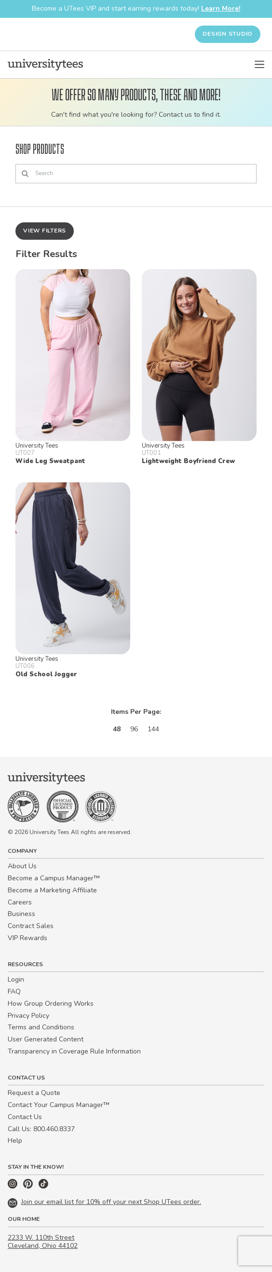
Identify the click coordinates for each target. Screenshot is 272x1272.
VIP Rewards (27, 938)
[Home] (45, 64)
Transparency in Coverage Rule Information (74, 1051)
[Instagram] (13, 1186)
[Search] (136, 173)
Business (21, 913)
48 (117, 729)
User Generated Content (45, 1039)
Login (16, 979)
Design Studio (228, 34)
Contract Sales (31, 925)
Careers (20, 902)
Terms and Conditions (41, 1027)
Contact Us (25, 1117)
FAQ (14, 991)
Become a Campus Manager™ (54, 878)
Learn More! (220, 8)
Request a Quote (34, 1092)
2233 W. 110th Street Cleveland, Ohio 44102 (43, 1241)
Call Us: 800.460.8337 (41, 1129)
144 (153, 729)
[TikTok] (43, 1186)
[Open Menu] (259, 64)
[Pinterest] (29, 1186)
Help (15, 1140)
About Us (22, 866)
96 (134, 729)
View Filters (44, 230)
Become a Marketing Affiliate (52, 890)
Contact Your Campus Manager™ (58, 1104)
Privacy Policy (28, 1015)
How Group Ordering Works (51, 1003)
